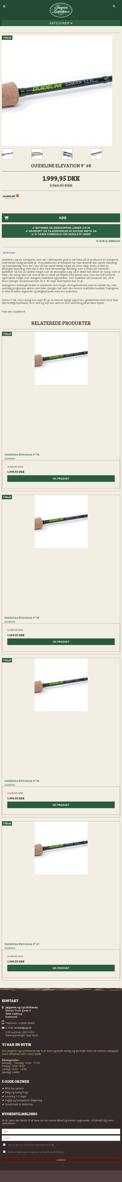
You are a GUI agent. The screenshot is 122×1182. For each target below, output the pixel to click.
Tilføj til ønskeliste (108, 241)
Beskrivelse (9, 252)
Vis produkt (61, 478)
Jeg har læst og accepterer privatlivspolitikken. (36, 1152)
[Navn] (61, 1131)
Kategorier (61, 23)
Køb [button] (34, 218)
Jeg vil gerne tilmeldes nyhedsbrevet (31, 1144)
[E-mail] (61, 1138)
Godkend (61, 1160)
